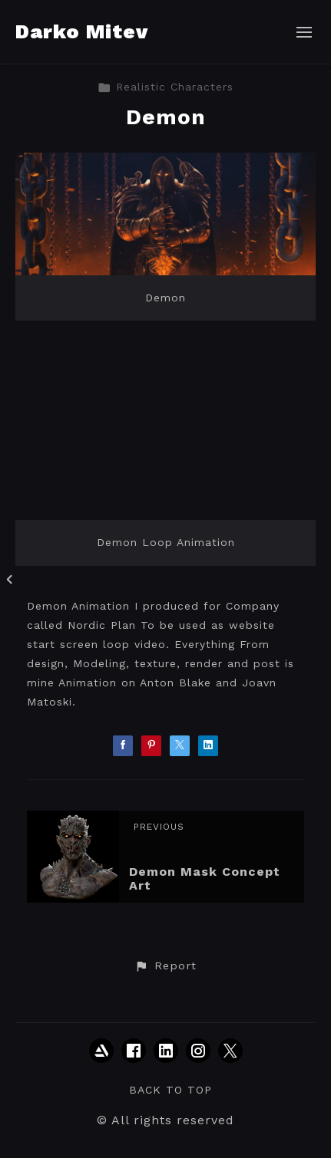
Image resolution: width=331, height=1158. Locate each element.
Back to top (170, 1090)
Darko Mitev (81, 31)
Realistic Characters (165, 87)
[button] (165, 966)
